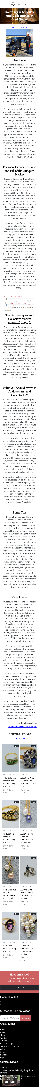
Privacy (3, 1049)
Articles (3, 1041)
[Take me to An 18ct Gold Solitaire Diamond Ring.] (11, 826)
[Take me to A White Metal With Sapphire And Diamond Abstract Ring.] (28, 882)
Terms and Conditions (9, 1046)
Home (2, 1029)
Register (3, 1055)
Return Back (19, 27)
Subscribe (25, 1018)
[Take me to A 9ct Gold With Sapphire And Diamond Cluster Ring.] (28, 770)
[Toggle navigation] (19, 4)
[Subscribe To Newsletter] (10, 1018)
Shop (2, 1035)
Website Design (7, 1043)
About (3, 1032)
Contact (3, 1052)
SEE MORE (19, 738)
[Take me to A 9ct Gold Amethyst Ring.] (11, 937)
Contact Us (19, 987)
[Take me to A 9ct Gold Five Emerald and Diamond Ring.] (11, 770)
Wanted (3, 1038)
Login (2, 1057)
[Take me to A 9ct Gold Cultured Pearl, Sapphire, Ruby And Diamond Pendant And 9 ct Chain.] (28, 937)
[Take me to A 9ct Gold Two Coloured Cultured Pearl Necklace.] (28, 826)
